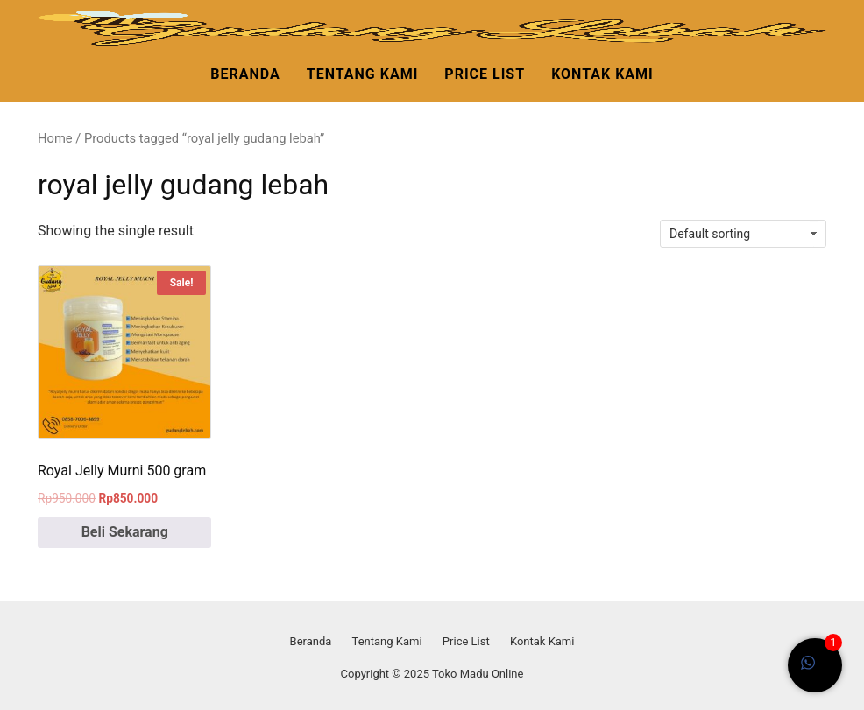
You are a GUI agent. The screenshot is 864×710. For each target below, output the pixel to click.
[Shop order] (743, 234)
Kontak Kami (602, 74)
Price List (484, 74)
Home (55, 138)
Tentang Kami (363, 74)
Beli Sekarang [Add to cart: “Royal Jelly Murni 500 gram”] (124, 532)
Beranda (245, 74)
